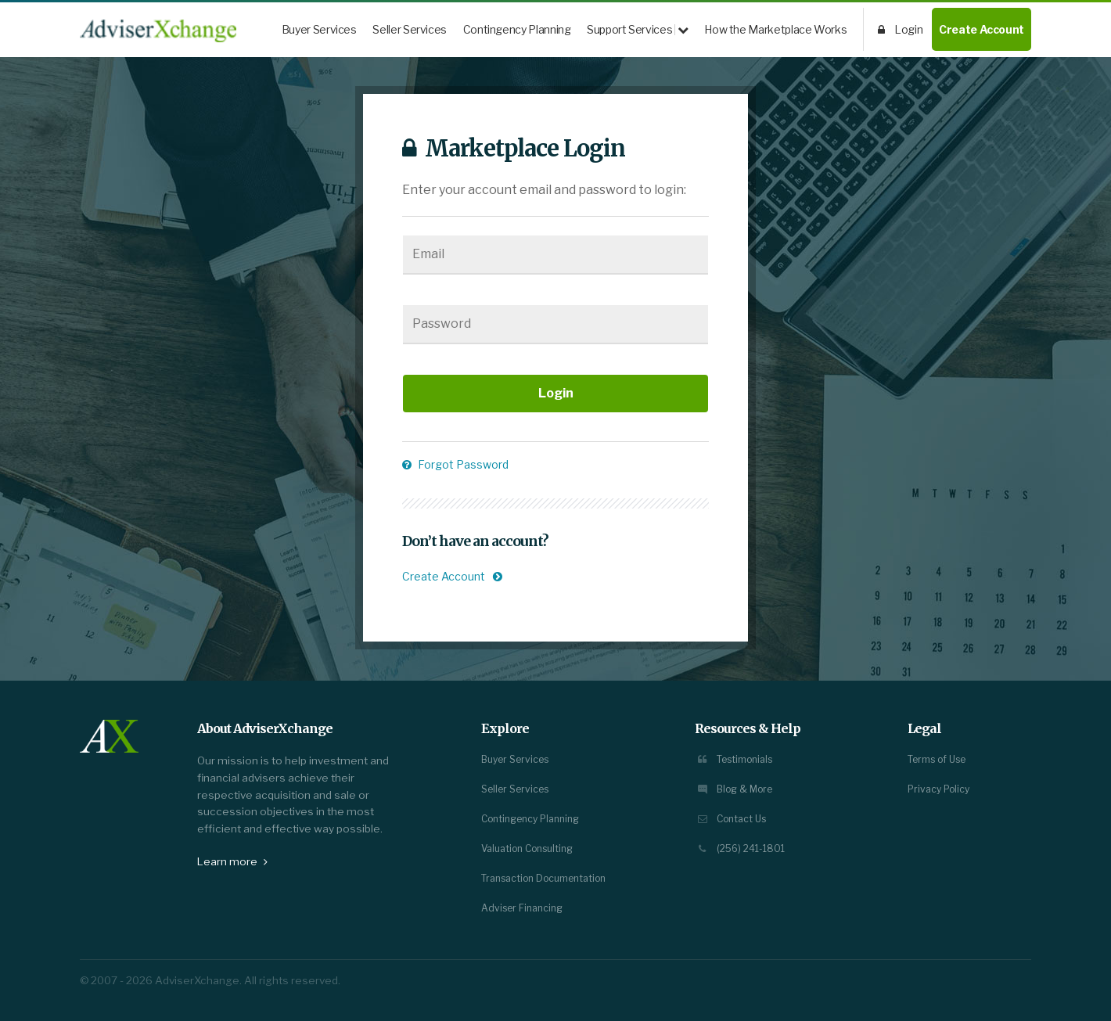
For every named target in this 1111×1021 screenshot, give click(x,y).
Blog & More (733, 789)
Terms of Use (936, 759)
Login (900, 29)
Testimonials (733, 759)
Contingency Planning (517, 29)
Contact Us (730, 819)
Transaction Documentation (543, 878)
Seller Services (409, 29)
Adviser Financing (522, 908)
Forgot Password (455, 464)
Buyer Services (319, 29)
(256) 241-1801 (740, 848)
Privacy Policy (938, 789)
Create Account (981, 29)
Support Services (638, 29)
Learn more (232, 861)
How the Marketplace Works (775, 29)
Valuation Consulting (527, 848)
